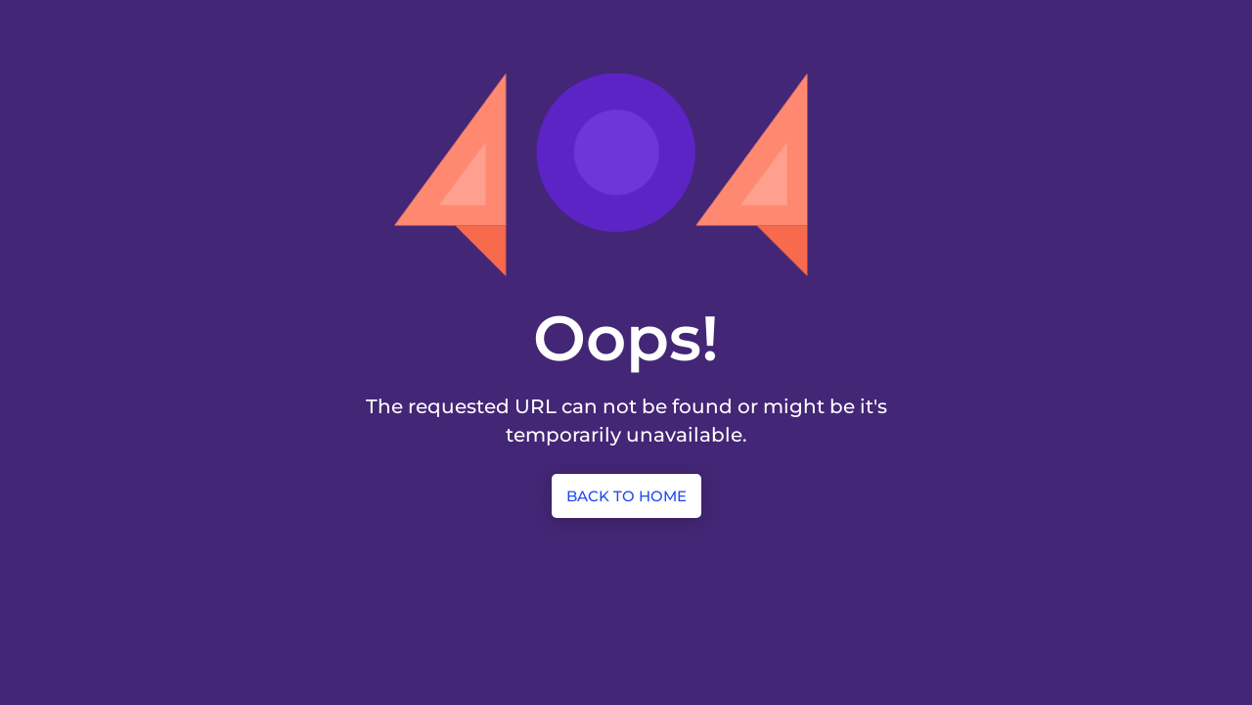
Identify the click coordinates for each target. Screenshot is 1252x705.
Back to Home (626, 496)
